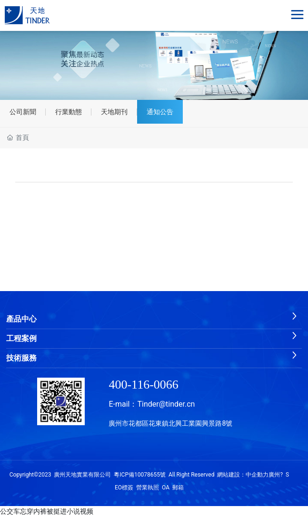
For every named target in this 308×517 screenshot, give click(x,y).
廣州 (274, 474)
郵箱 (178, 487)
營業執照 (147, 487)
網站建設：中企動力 (242, 474)
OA (165, 487)
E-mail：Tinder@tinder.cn (152, 404)
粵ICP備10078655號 (140, 474)
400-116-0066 (143, 384)
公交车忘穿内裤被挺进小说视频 (46, 511)
